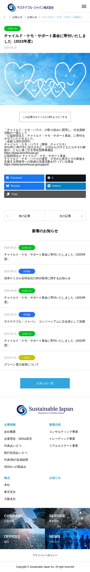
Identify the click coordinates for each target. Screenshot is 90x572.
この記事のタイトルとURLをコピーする (45, 117)
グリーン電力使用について (21, 364)
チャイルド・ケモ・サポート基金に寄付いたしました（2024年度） (45, 300)
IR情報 (27, 271)
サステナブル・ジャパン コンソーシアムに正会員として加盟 (44, 321)
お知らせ (12, 28)
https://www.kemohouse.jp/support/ (26, 164)
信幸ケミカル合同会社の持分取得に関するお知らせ (37, 278)
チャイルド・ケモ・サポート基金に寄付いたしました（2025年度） (45, 257)
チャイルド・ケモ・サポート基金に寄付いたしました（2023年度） (45, 343)
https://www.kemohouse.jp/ (21, 153)
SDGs (27, 357)
